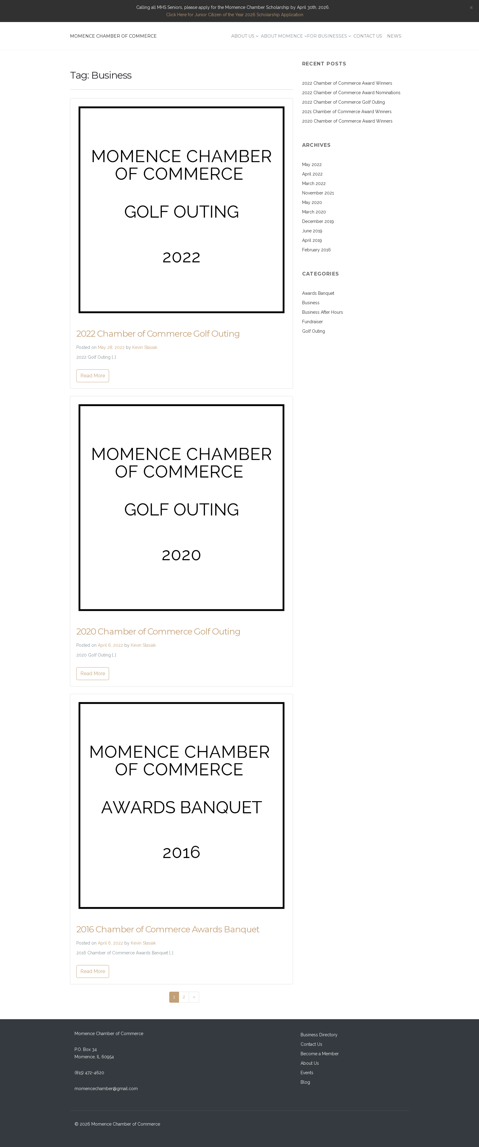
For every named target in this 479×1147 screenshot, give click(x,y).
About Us (310, 1063)
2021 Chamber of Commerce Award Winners (347, 111)
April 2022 (312, 174)
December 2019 (318, 221)
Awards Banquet (318, 293)
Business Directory (319, 1034)
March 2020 (314, 211)
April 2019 (312, 240)
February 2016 (316, 249)
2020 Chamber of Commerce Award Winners (347, 121)
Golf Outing (313, 331)
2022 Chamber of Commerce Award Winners (347, 83)
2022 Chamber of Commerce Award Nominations (351, 92)
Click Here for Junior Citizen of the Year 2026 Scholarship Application (233, 14)
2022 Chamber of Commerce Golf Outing (158, 333)
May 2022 (312, 164)
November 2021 (318, 193)
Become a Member (320, 1053)
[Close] (471, 7)
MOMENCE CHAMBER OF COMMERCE (113, 36)
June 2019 (312, 230)
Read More (92, 376)
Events (307, 1072)
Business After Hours (322, 312)
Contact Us (311, 1044)
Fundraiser (312, 321)
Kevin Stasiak (144, 347)
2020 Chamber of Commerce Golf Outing (158, 631)
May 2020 (312, 202)
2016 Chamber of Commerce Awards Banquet (167, 929)
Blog (305, 1082)
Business (311, 302)
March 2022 (314, 183)
